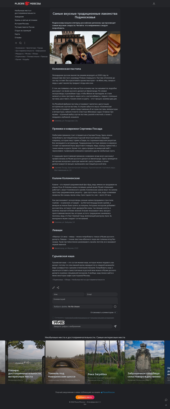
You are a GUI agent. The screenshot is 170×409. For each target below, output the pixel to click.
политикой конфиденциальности (77, 318)
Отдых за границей (23, 30)
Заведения (19, 17)
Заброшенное (41, 51)
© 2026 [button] (85, 402)
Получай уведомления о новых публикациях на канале (85, 392)
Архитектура (31, 48)
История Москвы (22, 24)
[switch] (116, 312)
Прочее (18, 59)
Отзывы (18, 37)
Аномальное (20, 48)
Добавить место (85, 397)
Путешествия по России (24, 27)
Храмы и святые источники (26, 20)
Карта (17, 34)
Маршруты (20, 54)
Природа (44, 57)
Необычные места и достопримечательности (25, 11)
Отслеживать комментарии (102, 312)
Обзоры (35, 54)
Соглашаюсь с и (84, 318)
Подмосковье (21, 57)
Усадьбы (26, 59)
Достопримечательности (25, 51)
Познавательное (33, 57)
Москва (28, 54)
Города (40, 48)
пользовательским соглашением (102, 318)
